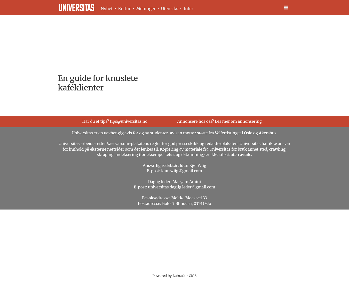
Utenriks (169, 8)
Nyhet (107, 8)
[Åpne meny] (286, 8)
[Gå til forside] (76, 7)
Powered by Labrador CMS (174, 276)
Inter (188, 8)
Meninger (146, 8)
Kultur (124, 8)
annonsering (250, 121)
